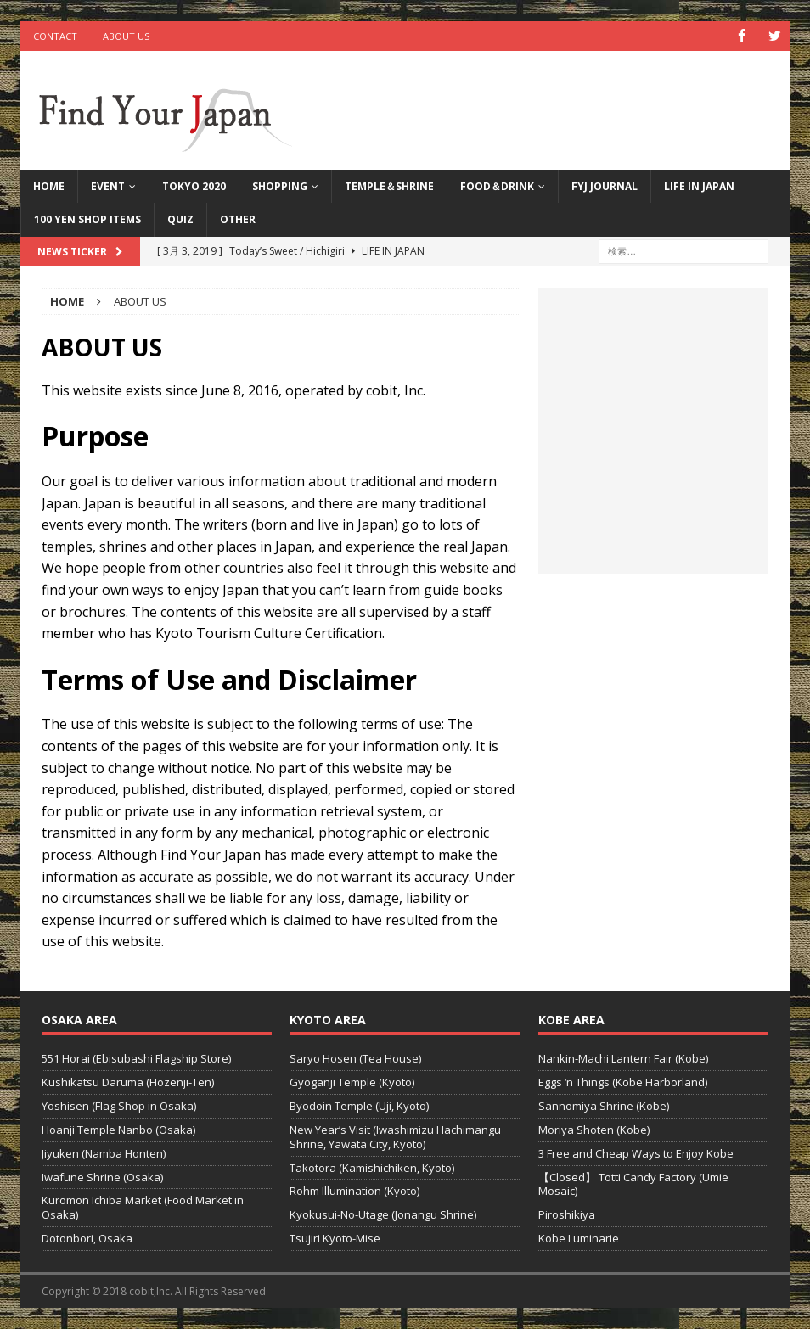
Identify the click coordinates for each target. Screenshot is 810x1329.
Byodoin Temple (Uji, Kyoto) (359, 1105)
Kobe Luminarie (578, 1238)
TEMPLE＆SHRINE (389, 186)
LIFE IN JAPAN (699, 186)
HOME (49, 186)
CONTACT (55, 36)
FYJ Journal (604, 186)
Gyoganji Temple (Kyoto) (352, 1082)
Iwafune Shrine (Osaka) (102, 1176)
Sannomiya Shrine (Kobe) (603, 1105)
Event (108, 186)
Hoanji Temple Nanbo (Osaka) (118, 1128)
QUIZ (180, 219)
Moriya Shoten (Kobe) (594, 1128)
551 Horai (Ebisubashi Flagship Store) (136, 1058)
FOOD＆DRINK (497, 186)
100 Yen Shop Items (87, 219)
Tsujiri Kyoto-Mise (335, 1238)
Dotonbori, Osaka (87, 1238)
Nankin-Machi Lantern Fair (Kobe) (623, 1058)
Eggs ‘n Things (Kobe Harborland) (622, 1082)
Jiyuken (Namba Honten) (104, 1152)
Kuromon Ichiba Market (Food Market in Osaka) (143, 1207)
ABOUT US (126, 36)
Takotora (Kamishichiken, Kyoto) (372, 1167)
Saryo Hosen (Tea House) (355, 1058)
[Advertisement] (653, 440)
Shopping (279, 186)
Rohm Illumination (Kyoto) (354, 1190)
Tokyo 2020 (194, 186)
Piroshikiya (566, 1214)
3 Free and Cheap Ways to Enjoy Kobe (636, 1152)
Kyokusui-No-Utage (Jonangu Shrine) (383, 1214)
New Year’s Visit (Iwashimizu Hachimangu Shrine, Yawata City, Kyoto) (395, 1136)
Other (238, 219)
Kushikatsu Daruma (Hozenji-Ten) (128, 1082)
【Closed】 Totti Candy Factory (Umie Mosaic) (633, 1183)
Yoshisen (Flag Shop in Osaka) (119, 1105)
